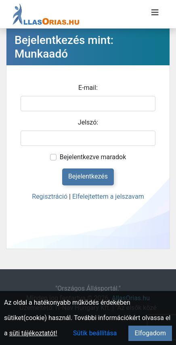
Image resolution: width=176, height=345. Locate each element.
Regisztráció (49, 196)
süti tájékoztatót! (33, 333)
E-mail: (88, 87)
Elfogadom (150, 333)
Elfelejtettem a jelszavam (108, 196)
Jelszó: (88, 122)
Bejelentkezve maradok (93, 157)
